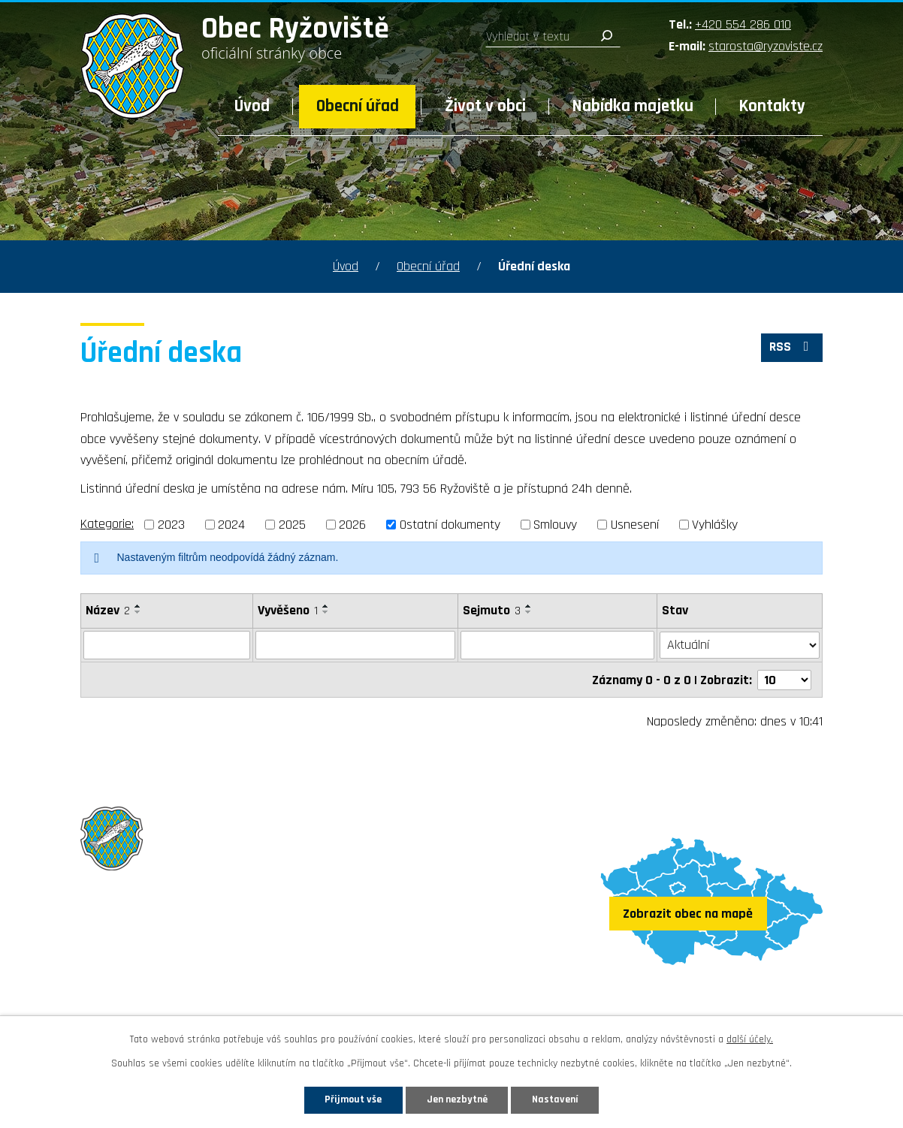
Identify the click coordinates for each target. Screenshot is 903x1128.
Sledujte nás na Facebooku (167, 1000)
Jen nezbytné (457, 1099)
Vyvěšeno (288, 610)
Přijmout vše (353, 1099)
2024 (231, 524)
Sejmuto (492, 610)
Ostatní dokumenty (450, 524)
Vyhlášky (715, 524)
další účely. (749, 1039)
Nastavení (556, 1099)
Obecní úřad (357, 106)
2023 (171, 524)
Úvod (252, 106)
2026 (352, 524)
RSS (792, 348)
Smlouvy (555, 524)
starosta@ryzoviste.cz (765, 46)
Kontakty (772, 106)
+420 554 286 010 (743, 24)
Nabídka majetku (632, 106)
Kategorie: (107, 523)
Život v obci (485, 106)
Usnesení (635, 524)
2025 (292, 524)
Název (108, 610)
